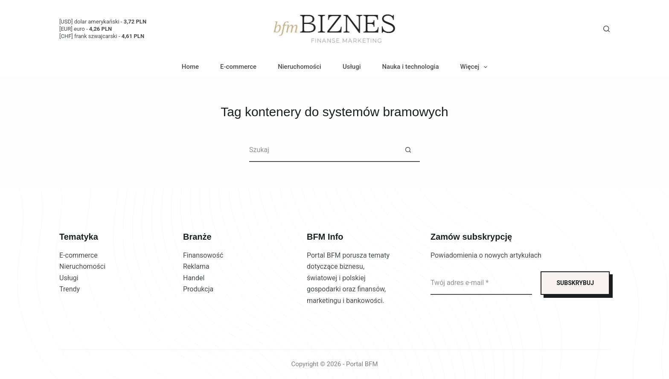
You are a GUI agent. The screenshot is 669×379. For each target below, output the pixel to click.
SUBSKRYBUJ (575, 282)
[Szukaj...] (322, 150)
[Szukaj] (606, 29)
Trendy (69, 289)
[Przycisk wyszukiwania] (408, 150)
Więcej (475, 67)
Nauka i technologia (410, 67)
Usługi (352, 67)
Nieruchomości (299, 67)
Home (190, 67)
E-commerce (238, 67)
